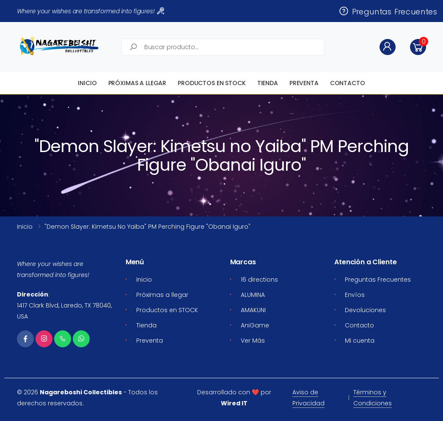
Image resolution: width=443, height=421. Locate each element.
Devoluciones (365, 310)
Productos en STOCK (211, 83)
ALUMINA (253, 295)
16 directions (259, 279)
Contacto (347, 83)
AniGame (255, 325)
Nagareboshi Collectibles (81, 392)
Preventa (304, 83)
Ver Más (253, 340)
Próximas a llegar (137, 83)
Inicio (87, 83)
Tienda (267, 83)
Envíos (355, 295)
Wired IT (234, 403)
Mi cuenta (359, 340)
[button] (418, 47)
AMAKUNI (253, 310)
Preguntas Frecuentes (388, 11)
